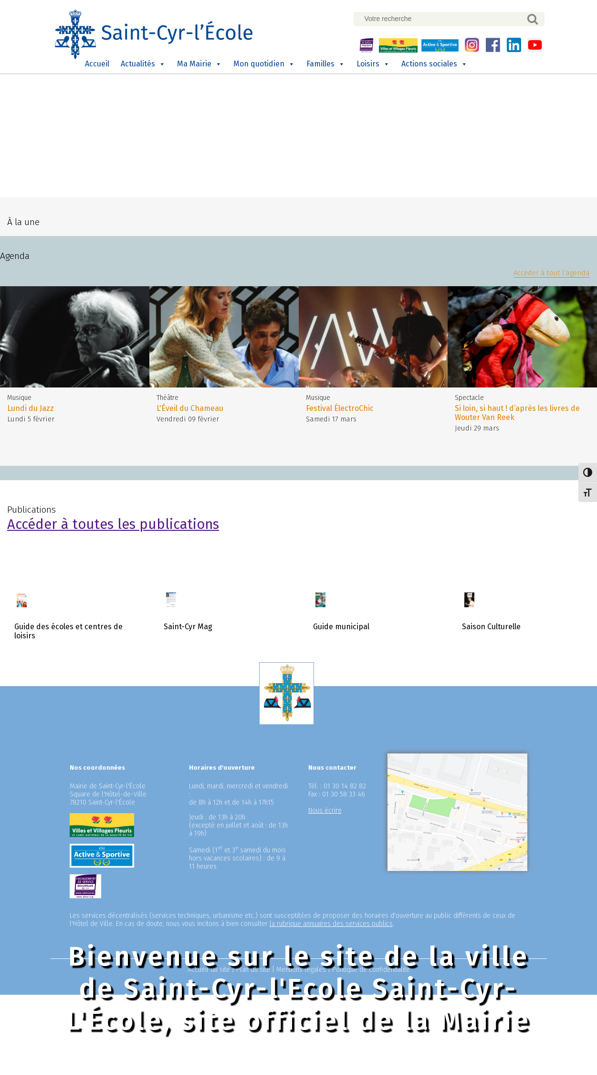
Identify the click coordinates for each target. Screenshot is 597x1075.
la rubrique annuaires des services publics (331, 921)
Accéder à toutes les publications (113, 522)
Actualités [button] (143, 64)
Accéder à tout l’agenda (551, 270)
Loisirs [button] (373, 64)
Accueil (97, 63)
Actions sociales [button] (434, 64)
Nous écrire (325, 808)
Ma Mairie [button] (199, 64)
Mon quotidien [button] (264, 64)
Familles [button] (325, 64)
